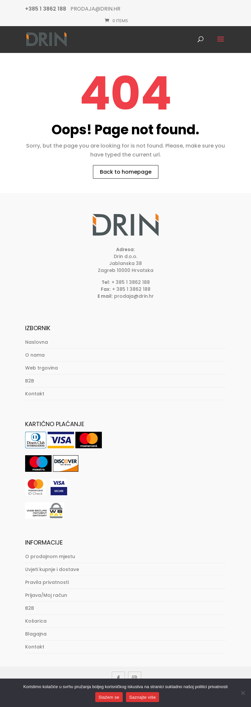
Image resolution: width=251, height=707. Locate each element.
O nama (35, 355)
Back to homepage (125, 172)
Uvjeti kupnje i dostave (52, 569)
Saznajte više (142, 697)
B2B (29, 380)
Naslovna (36, 342)
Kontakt (34, 393)
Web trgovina (41, 368)
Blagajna (36, 634)
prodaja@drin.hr (134, 296)
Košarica (36, 621)
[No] (242, 692)
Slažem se (109, 697)
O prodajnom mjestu (50, 556)
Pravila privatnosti (47, 582)
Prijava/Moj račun (46, 595)
